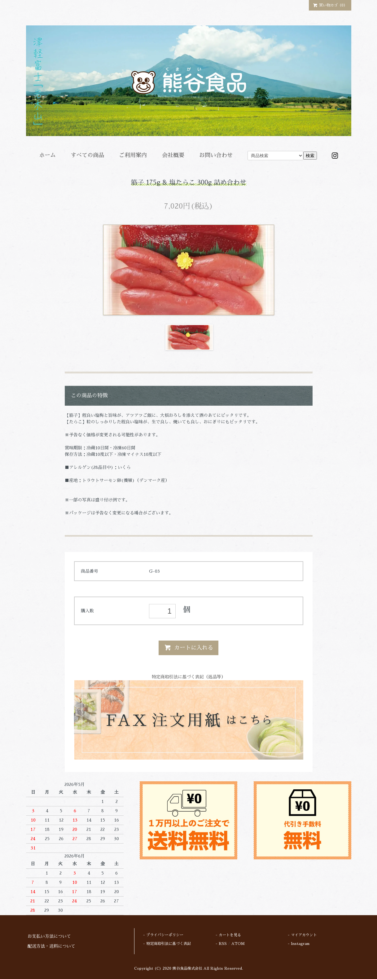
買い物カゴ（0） (330, 4)
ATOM (238, 944)
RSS (223, 944)
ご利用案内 (133, 155)
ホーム (47, 155)
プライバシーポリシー (164, 935)
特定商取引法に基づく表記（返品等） (189, 677)
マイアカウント (304, 935)
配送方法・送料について (51, 946)
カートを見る (230, 935)
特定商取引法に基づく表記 (168, 944)
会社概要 (173, 155)
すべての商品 (87, 155)
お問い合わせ (216, 155)
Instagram (300, 944)
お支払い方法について (49, 936)
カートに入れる (188, 647)
